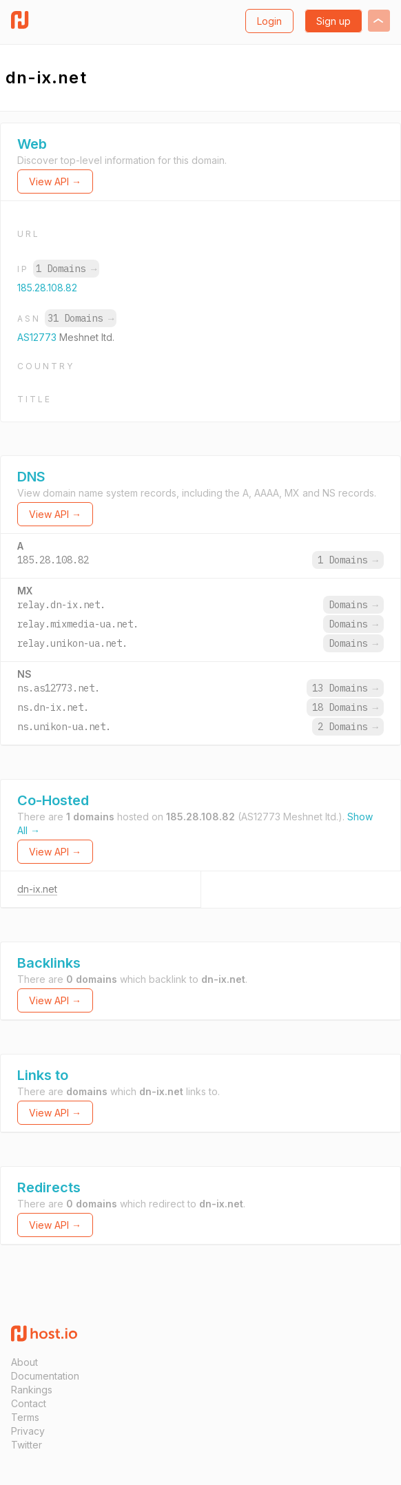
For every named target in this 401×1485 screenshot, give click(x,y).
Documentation (45, 1376)
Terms (25, 1417)
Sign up (333, 21)
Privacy (28, 1431)
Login (269, 21)
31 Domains (81, 318)
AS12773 (38, 337)
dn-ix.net (37, 889)
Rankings (31, 1389)
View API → (55, 181)
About (24, 1362)
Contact (28, 1403)
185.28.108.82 (47, 287)
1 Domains (66, 268)
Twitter (26, 1445)
